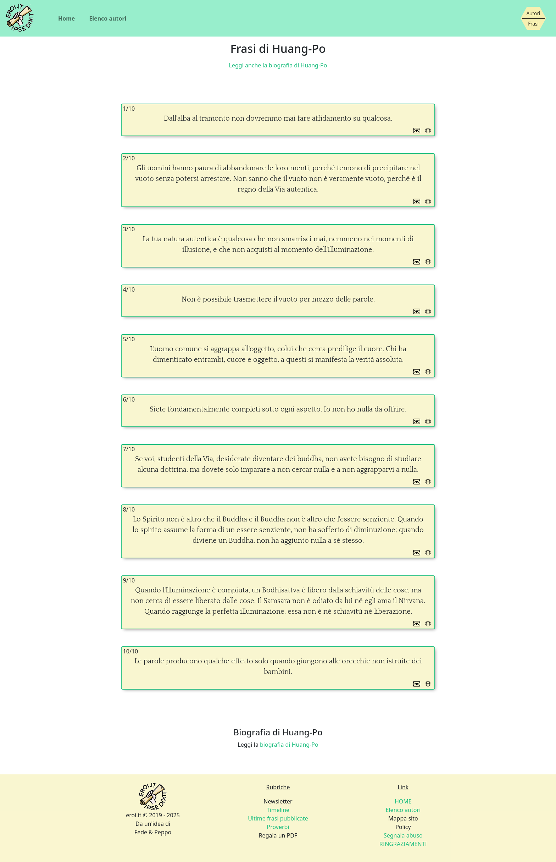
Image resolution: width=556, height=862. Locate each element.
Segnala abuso (403, 835)
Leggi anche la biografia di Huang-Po (278, 65)
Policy (403, 827)
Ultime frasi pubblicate (278, 818)
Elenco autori (107, 18)
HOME (403, 801)
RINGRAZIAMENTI (403, 844)
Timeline (278, 810)
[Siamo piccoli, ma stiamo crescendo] (533, 18)
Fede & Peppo (152, 832)
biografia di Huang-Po (289, 744)
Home (66, 18)
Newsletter (277, 801)
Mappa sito (403, 818)
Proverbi (278, 827)
